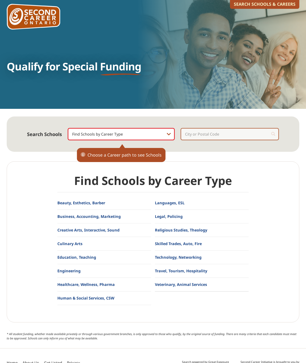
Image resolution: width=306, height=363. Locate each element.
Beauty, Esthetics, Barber (81, 202)
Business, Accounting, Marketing (89, 216)
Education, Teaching (76, 257)
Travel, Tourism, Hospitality (181, 271)
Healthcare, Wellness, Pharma (86, 284)
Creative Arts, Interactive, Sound (88, 230)
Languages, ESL (170, 202)
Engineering (69, 271)
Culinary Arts (69, 243)
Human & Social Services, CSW (85, 298)
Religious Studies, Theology (181, 230)
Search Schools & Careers (264, 4)
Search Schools (44, 134)
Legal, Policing (169, 216)
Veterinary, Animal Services (181, 284)
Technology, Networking (178, 257)
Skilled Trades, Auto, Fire (178, 243)
